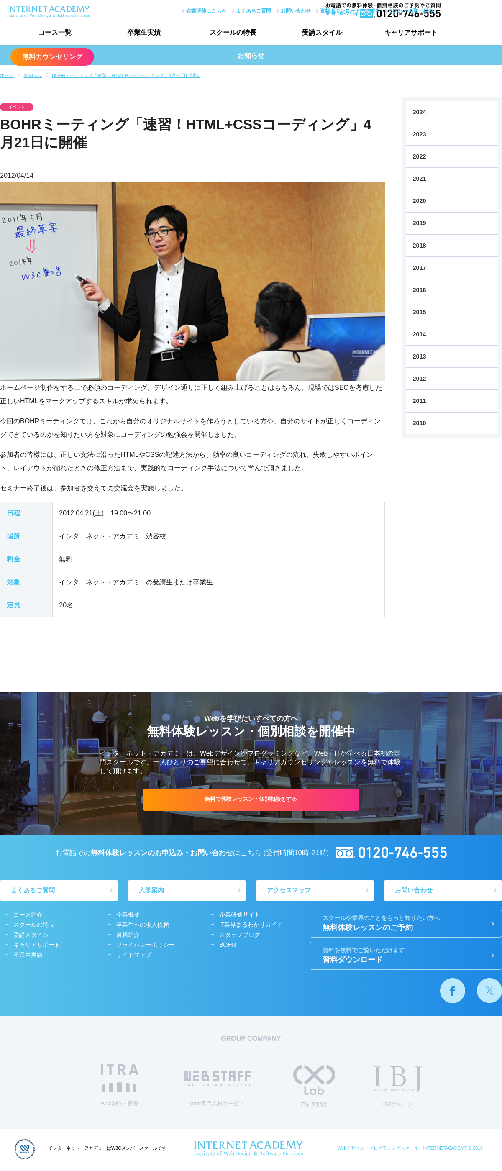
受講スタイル (303, 33)
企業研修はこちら (166, 10)
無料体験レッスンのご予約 (406, 924)
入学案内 (153, 891)
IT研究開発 (314, 1087)
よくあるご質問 (213, 10)
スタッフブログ (239, 936)
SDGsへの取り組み (371, 10)
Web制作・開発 (119, 1087)
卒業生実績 (136, 33)
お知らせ (33, 75)
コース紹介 (28, 916)
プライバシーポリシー (145, 946)
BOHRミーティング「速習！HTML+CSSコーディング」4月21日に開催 (126, 75)
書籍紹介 (128, 936)
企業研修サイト (239, 916)
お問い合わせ (256, 10)
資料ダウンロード (300, 10)
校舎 (335, 10)
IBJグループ (398, 1088)
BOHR (227, 946)
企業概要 (128, 916)
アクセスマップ (290, 891)
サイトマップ (133, 956)
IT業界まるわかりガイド (251, 926)
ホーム (7, 75)
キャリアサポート (387, 33)
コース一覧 (52, 33)
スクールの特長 (219, 33)
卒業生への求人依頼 (142, 926)
